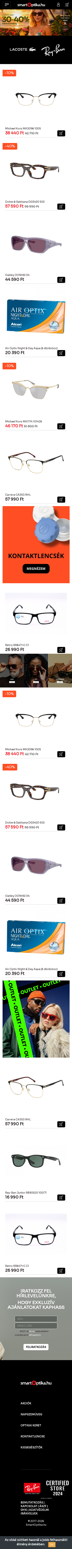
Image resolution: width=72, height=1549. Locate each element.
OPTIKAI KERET (31, 1425)
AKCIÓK (26, 1403)
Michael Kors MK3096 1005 (23, 128)
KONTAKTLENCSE (33, 1436)
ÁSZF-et (24, 1331)
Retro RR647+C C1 (17, 645)
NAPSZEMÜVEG (31, 1414)
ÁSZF (42, 1506)
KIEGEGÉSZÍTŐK (31, 1447)
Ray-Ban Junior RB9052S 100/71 (26, 1192)
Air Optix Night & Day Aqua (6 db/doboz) (31, 348)
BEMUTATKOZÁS (32, 1502)
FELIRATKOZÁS (36, 1347)
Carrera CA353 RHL (18, 494)
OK (52, 1544)
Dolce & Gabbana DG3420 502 (25, 201)
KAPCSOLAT (29, 1506)
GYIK (24, 1510)
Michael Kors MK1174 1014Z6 (23, 421)
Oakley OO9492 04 (17, 275)
